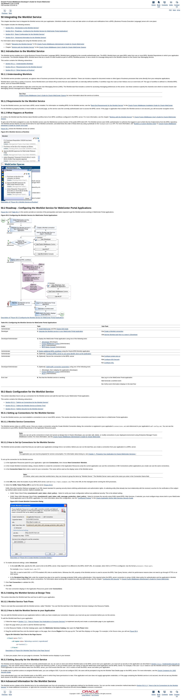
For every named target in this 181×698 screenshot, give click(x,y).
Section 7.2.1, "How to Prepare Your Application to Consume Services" (41, 621)
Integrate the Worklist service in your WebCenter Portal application (61, 331)
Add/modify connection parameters (57, 367)
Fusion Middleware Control (51, 343)
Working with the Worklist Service (23, 47)
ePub (178, 10)
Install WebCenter (45, 329)
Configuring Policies (84, 498)
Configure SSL (109, 363)
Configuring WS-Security (111, 579)
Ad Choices (95, 695)
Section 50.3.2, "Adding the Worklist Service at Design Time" (26, 405)
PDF (170, 10)
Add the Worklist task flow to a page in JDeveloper (121, 334)
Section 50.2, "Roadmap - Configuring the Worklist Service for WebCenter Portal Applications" (37, 31)
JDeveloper (45, 342)
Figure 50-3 (48, 485)
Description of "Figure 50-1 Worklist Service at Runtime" (19, 202)
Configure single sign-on (112, 356)
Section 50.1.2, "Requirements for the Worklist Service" (24, 67)
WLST (44, 345)
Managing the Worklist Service (22, 44)
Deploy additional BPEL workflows (50, 351)
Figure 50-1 (5, 129)
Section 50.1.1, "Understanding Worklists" (19, 64)
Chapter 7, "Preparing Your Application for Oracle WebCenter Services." (112, 454)
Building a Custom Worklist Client (145, 124)
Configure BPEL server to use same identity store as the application (68, 354)
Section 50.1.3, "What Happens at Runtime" (20, 70)
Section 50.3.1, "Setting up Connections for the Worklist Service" (27, 402)
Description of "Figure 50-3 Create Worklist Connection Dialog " (31, 558)
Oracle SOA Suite (62, 329)
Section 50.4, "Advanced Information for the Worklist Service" (26, 37)
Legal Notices (86, 695)
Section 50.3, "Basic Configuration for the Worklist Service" (25, 34)
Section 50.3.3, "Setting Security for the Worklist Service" (24, 409)
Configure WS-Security (111, 359)
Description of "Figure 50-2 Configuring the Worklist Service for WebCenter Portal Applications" (32, 317)
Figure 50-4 (133, 631)
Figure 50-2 (5, 212)
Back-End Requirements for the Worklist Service (107, 105)
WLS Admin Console (48, 347)
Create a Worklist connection (113, 331)
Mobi (174, 10)
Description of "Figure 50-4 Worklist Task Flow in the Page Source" (28, 650)
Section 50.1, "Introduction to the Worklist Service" (22, 28)
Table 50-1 (15, 212)
